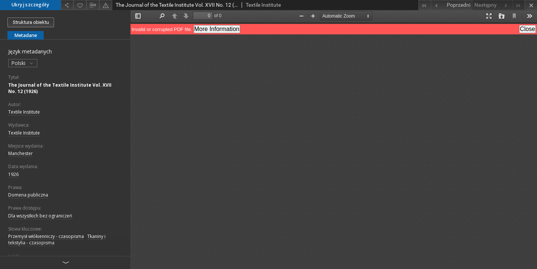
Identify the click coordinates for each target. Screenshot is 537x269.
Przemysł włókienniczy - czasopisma (46, 236)
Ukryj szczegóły (30, 4)
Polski (22, 63)
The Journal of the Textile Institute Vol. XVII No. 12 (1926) (60, 88)
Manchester (20, 153)
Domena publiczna (28, 195)
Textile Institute (24, 112)
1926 (13, 174)
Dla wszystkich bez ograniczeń (40, 216)
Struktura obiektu (31, 22)
